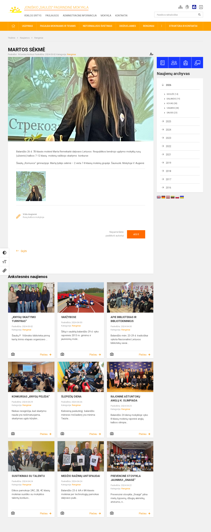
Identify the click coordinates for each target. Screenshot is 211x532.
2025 (168, 121)
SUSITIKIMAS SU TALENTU (28, 476)
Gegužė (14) (172, 94)
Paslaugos (52, 15)
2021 (168, 154)
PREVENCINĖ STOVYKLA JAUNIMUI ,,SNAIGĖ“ (126, 478)
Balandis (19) (173, 99)
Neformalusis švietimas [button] (97, 26)
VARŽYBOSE (68, 317)
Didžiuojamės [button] (127, 26)
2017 (168, 179)
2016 (168, 187)
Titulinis (12, 38)
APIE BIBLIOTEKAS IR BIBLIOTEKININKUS (123, 319)
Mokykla (106, 15)
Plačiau (44, 354)
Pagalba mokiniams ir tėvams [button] (58, 26)
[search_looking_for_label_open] (199, 14)
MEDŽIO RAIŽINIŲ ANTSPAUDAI (80, 476)
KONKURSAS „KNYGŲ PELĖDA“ (31, 396)
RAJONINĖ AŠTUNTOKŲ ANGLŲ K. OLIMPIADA (125, 398)
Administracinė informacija (80, 15)
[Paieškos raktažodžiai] (178, 14)
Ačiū (136, 234)
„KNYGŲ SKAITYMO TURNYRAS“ (24, 319)
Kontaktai (121, 15)
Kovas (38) (172, 103)
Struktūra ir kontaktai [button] (183, 26)
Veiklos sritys (33, 15)
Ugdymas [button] (27, 26)
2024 (168, 129)
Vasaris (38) (173, 108)
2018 (168, 171)
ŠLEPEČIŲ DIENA (71, 396)
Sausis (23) (172, 113)
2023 (168, 138)
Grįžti (24, 251)
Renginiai (38, 38)
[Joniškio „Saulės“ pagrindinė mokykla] (16, 8)
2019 (168, 163)
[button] (180, 7)
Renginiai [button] (148, 26)
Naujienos (25, 38)
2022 (168, 146)
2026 (168, 85)
